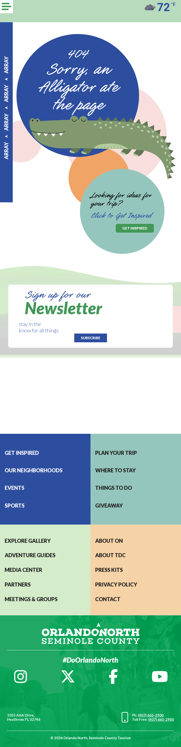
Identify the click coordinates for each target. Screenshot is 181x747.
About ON (109, 541)
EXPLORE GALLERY (28, 541)
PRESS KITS (109, 570)
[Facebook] (113, 676)
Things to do (113, 488)
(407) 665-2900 (151, 715)
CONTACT (107, 599)
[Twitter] (68, 676)
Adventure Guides (30, 555)
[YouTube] (160, 676)
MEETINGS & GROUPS (31, 599)
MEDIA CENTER (23, 570)
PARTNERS (18, 584)
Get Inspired (22, 453)
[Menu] (6, 6)
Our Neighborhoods (33, 470)
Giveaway (109, 505)
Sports (15, 505)
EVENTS (14, 488)
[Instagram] (20, 676)
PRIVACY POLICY (116, 584)
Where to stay (115, 470)
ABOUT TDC (110, 555)
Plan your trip (116, 453)
